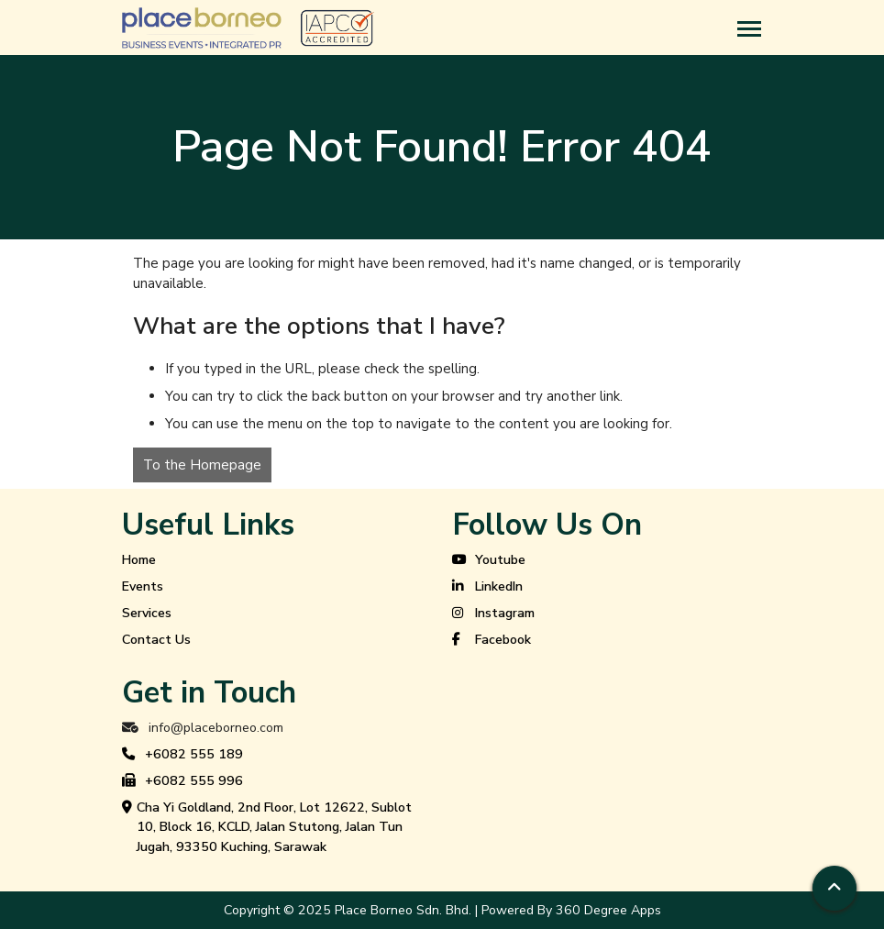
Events (142, 586)
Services (146, 613)
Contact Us (156, 639)
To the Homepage (202, 465)
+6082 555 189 (182, 755)
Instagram (493, 613)
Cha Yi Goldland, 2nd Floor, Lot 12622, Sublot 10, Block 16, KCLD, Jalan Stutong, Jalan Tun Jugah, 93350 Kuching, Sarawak (267, 828)
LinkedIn (487, 587)
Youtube (488, 560)
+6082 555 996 (182, 781)
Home (139, 560)
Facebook (491, 640)
